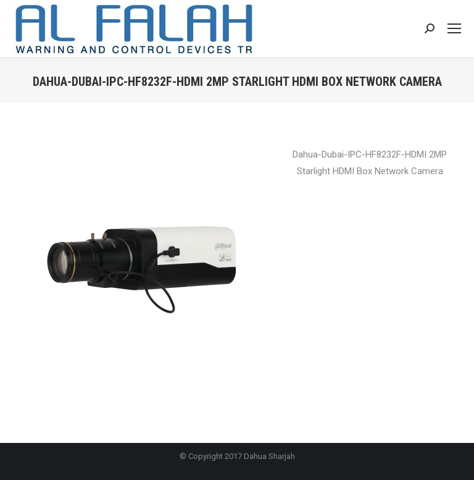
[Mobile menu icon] (454, 28)
